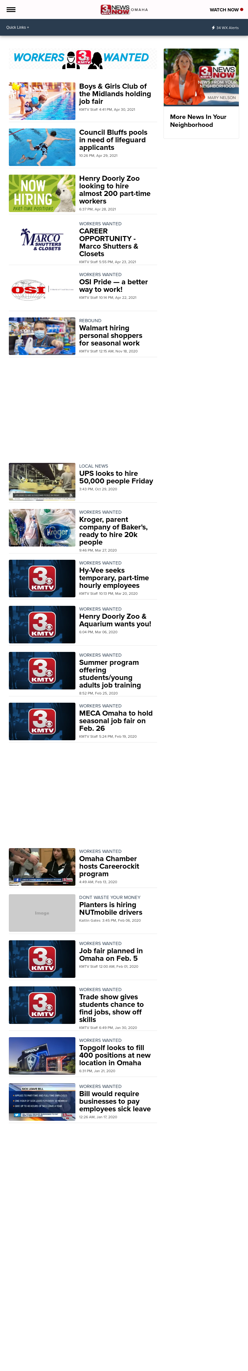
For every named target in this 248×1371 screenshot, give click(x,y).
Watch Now (226, 9)
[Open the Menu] (10, 9)
